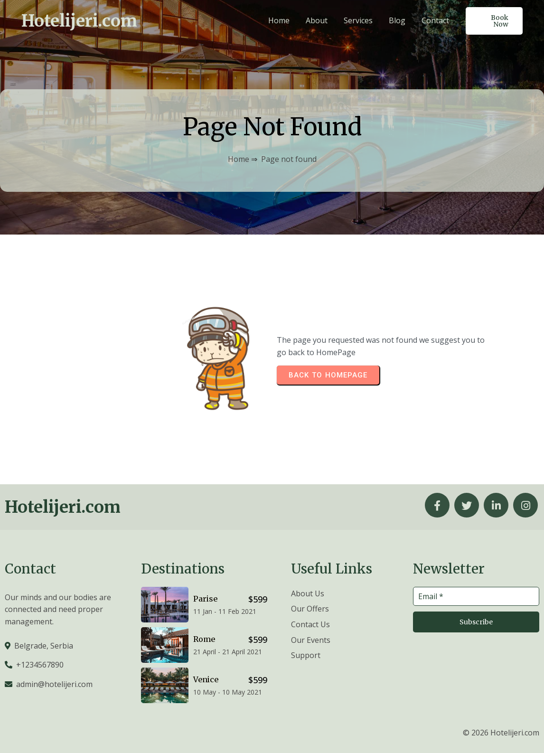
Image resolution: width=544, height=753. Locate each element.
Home (238, 159)
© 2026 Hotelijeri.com (501, 732)
